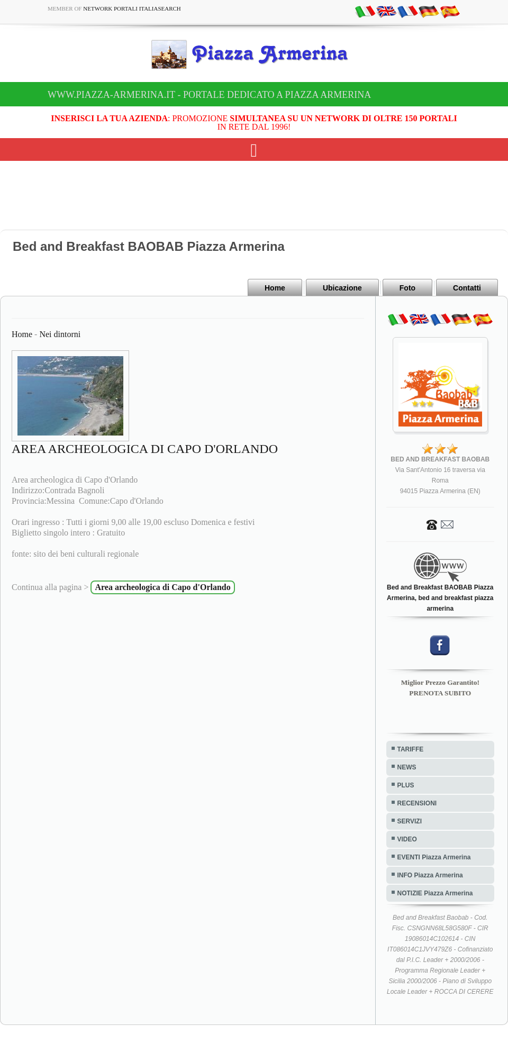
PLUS (405, 785)
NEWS (406, 767)
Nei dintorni (59, 334)
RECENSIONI (417, 803)
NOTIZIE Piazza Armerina (435, 893)
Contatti (467, 288)
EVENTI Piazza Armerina (434, 857)
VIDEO (407, 839)
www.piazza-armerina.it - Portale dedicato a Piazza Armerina (209, 94)
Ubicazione (342, 288)
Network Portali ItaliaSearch (132, 8)
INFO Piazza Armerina (430, 875)
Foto (407, 288)
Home (275, 288)
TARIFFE (410, 749)
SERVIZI (409, 821)
